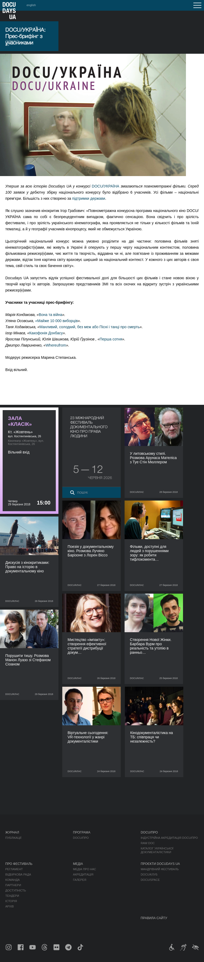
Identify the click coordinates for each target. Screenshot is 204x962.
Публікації (13, 837)
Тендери (12, 895)
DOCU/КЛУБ (149, 874)
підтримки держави (88, 198)
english (31, 5)
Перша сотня (111, 339)
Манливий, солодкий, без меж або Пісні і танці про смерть (90, 327)
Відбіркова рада (18, 874)
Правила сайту (154, 918)
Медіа (78, 864)
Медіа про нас (84, 869)
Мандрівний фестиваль (160, 869)
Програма (81, 832)
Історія (11, 901)
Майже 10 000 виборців (56, 321)
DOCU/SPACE (150, 879)
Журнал (12, 832)
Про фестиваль (18, 864)
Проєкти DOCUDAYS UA (160, 864)
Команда (12, 879)
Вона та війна (50, 315)
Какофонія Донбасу (46, 333)
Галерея (79, 879)
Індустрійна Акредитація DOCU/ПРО (169, 837)
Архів (9, 906)
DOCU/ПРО (81, 837)
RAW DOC (148, 843)
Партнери (13, 885)
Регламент (14, 869)
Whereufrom (56, 345)
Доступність (15, 890)
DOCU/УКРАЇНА (105, 186)
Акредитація (83, 874)
